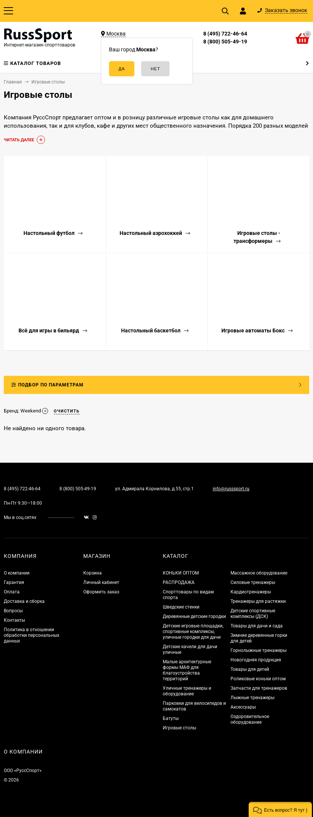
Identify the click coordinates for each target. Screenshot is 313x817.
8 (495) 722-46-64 (225, 34)
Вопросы (13, 610)
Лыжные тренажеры (252, 697)
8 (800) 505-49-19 (225, 42)
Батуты (171, 718)
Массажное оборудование (258, 573)
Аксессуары (243, 707)
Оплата (12, 592)
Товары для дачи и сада (256, 626)
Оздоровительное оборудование (249, 719)
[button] (280, 809)
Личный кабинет (101, 582)
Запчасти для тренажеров (258, 688)
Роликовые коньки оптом (258, 678)
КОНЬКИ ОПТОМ (181, 573)
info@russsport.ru (231, 488)
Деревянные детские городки (194, 616)
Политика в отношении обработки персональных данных (31, 635)
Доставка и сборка (24, 601)
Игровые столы (179, 728)
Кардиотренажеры (250, 592)
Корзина (92, 573)
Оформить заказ (101, 592)
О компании (17, 573)
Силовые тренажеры (252, 582)
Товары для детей (249, 669)
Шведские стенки (181, 607)
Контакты (14, 620)
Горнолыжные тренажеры (258, 650)
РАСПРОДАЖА (179, 582)
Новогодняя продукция (255, 660)
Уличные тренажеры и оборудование (187, 691)
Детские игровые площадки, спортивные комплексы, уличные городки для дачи (193, 631)
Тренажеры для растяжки (258, 601)
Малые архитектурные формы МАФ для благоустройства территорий (187, 670)
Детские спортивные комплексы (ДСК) (252, 613)
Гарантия (14, 582)
